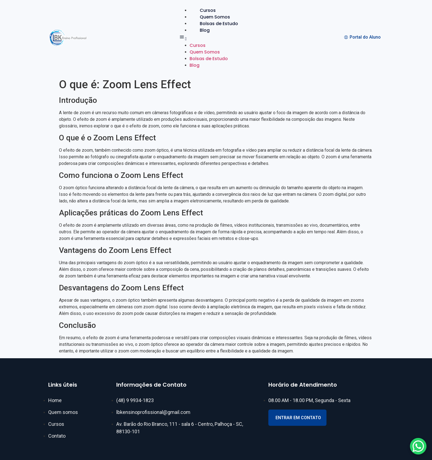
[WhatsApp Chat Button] (418, 446)
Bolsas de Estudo (219, 23)
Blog (205, 30)
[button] (213, 38)
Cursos (208, 10)
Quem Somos (215, 17)
